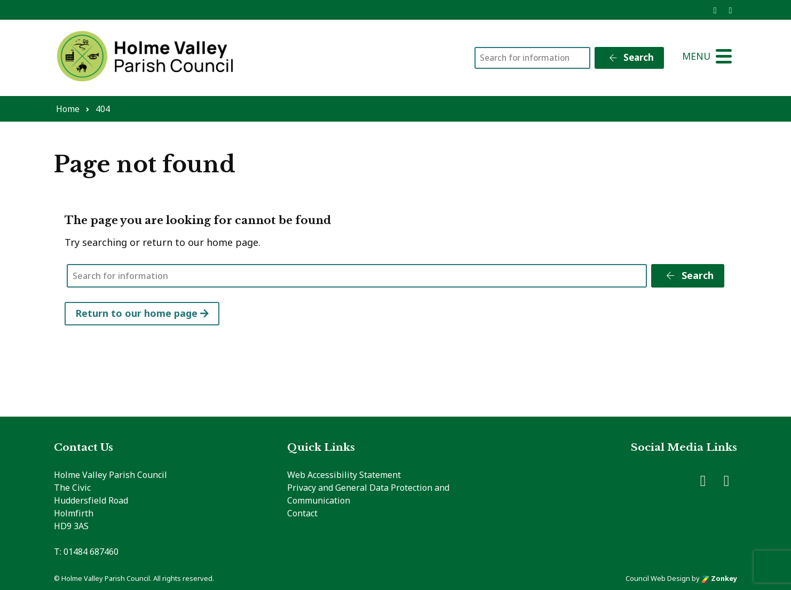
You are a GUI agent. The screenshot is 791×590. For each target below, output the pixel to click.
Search (631, 57)
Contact (302, 513)
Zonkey (719, 578)
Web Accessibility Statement (344, 475)
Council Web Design (658, 578)
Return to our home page (142, 313)
